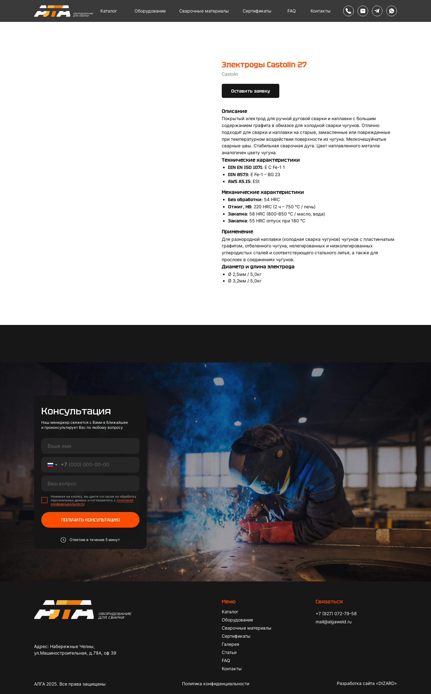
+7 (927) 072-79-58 (336, 613)
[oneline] (90, 483)
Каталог (108, 10)
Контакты (321, 10)
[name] (90, 446)
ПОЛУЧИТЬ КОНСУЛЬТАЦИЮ (90, 520)
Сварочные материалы (204, 10)
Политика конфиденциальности (215, 683)
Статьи (229, 652)
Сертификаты (257, 10)
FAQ (291, 10)
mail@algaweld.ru (334, 621)
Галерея (230, 644)
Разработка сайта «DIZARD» (367, 683)
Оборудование (150, 10)
